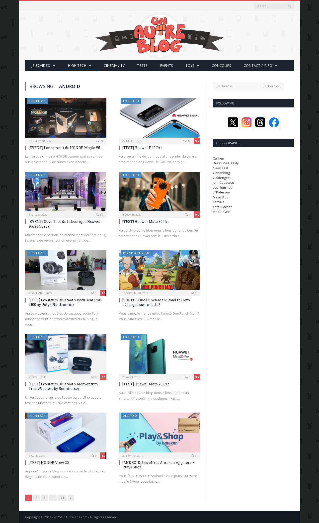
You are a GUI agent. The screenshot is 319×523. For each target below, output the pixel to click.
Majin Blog (220, 197)
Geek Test (220, 168)
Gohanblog (221, 173)
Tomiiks (218, 202)
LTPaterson (221, 192)
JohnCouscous (224, 182)
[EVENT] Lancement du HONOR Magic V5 (64, 147)
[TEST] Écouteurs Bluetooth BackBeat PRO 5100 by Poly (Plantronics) (65, 302)
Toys (189, 65)
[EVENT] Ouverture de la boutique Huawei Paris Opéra (65, 223)
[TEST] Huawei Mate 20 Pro (145, 384)
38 (99, 214)
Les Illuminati (222, 187)
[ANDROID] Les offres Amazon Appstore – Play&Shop (158, 464)
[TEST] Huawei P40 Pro (142, 147)
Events (166, 65)
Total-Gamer (222, 207)
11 (62, 497)
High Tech (77, 65)
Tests (142, 65)
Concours (221, 65)
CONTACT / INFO (258, 65)
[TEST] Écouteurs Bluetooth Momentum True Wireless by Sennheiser (63, 386)
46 (186, 141)
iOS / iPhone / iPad (137, 253)
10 (99, 141)
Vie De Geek (222, 211)
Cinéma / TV (114, 65)
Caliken (218, 158)
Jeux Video (40, 65)
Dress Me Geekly (226, 163)
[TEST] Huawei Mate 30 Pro (145, 221)
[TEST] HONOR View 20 (49, 462)
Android (130, 416)
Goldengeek (222, 177)
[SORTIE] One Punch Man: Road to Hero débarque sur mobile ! (156, 302)
